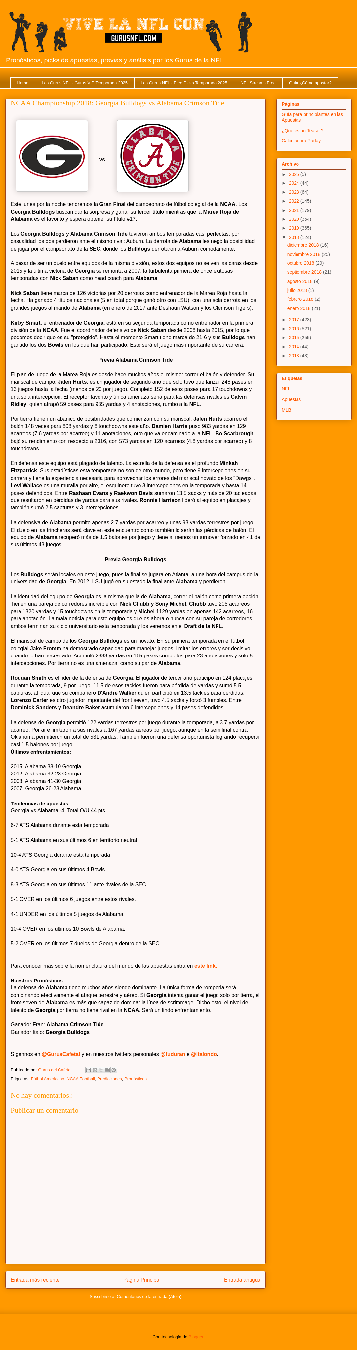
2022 (294, 201)
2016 (294, 328)
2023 (294, 192)
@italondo (204, 1054)
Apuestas (291, 399)
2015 (294, 337)
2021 (294, 210)
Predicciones (109, 1078)
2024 (294, 183)
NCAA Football (81, 1078)
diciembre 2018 (303, 245)
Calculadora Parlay (301, 140)
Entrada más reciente (35, 1280)
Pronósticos (135, 1078)
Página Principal (142, 1280)
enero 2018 (299, 308)
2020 (294, 219)
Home (23, 82)
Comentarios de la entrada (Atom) (149, 1296)
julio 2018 (297, 290)
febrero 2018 (301, 299)
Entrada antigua (242, 1280)
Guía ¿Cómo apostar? (310, 82)
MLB (286, 410)
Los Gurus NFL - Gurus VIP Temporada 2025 (85, 82)
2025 (294, 174)
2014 (294, 346)
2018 (294, 237)
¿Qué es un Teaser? (303, 130)
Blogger (196, 1336)
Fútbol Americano (47, 1078)
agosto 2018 (300, 281)
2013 (294, 355)
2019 (294, 228)
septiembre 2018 (305, 272)
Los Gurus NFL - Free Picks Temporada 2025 (184, 82)
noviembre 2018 (304, 254)
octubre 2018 (301, 263)
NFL (286, 388)
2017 (294, 319)
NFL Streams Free (258, 82)
